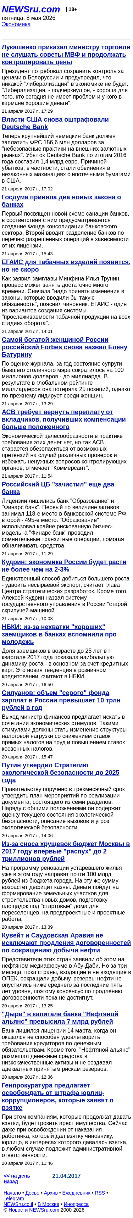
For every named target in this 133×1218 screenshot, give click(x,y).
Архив (51, 1193)
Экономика (16, 24)
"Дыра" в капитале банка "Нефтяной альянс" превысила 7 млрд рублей (60, 1018)
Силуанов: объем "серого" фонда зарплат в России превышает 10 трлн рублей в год (61, 700)
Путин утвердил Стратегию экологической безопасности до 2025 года (61, 773)
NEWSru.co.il (18, 1204)
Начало (12, 1193)
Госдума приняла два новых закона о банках (61, 201)
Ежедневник (76, 1193)
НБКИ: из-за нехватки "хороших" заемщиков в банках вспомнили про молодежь (59, 634)
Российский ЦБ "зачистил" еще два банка (58, 488)
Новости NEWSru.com (34, 1210)
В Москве (48, 1204)
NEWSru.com (31, 9)
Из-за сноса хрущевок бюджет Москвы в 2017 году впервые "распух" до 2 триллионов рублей (66, 851)
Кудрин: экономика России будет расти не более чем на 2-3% (64, 565)
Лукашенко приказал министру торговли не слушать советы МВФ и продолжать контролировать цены (66, 55)
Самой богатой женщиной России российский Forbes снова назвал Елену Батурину (64, 347)
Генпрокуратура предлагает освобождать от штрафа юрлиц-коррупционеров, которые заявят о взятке (57, 1096)
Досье (32, 1193)
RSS (100, 1193)
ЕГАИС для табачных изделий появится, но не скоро (66, 265)
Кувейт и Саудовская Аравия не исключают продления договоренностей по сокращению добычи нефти (66, 943)
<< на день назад (17, 1178)
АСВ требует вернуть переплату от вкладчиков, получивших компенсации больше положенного (64, 419)
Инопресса (76, 1204)
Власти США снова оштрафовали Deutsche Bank (55, 123)
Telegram (14, 1198)
